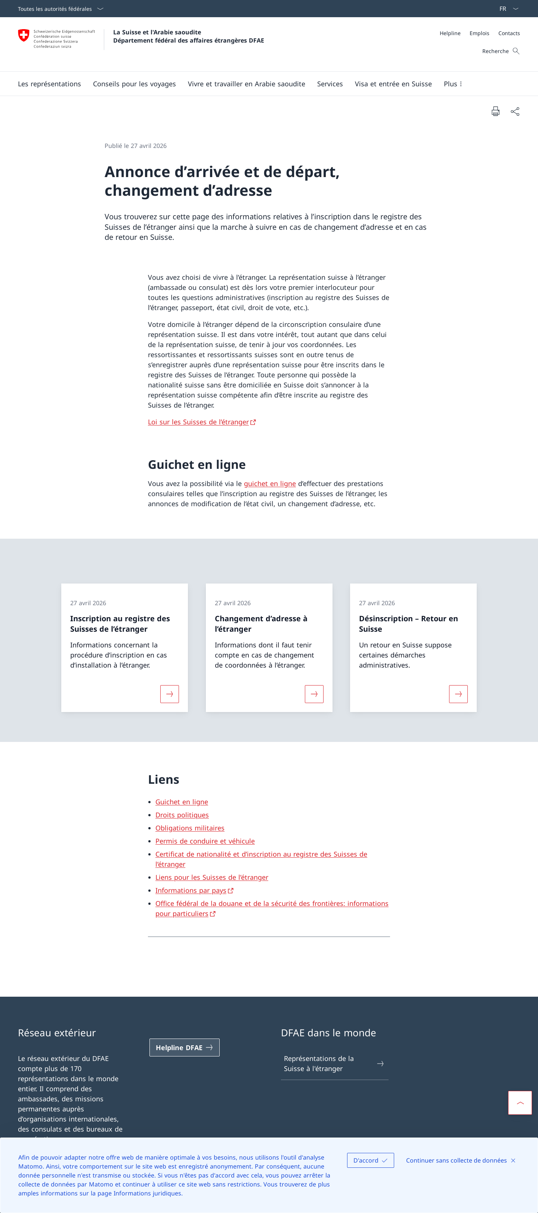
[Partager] (515, 111)
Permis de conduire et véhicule (205, 840)
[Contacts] (509, 33)
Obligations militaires (190, 827)
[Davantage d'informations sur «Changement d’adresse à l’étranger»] (314, 694)
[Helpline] (450, 33)
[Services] (330, 84)
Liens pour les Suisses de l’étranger (211, 877)
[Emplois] (479, 33)
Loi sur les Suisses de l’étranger (198, 421)
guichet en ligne (270, 483)
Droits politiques (182, 814)
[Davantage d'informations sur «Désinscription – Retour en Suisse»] (458, 694)
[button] (49, 84)
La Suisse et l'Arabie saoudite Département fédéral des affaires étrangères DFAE (188, 36)
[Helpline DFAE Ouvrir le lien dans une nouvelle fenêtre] (184, 1047)
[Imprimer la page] (495, 111)
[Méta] (480, 33)
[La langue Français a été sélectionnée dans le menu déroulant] (506, 8)
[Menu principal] (263, 84)
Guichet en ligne (181, 801)
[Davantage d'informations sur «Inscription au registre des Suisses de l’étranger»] (169, 694)
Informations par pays (190, 890)
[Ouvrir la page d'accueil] (141, 44)
